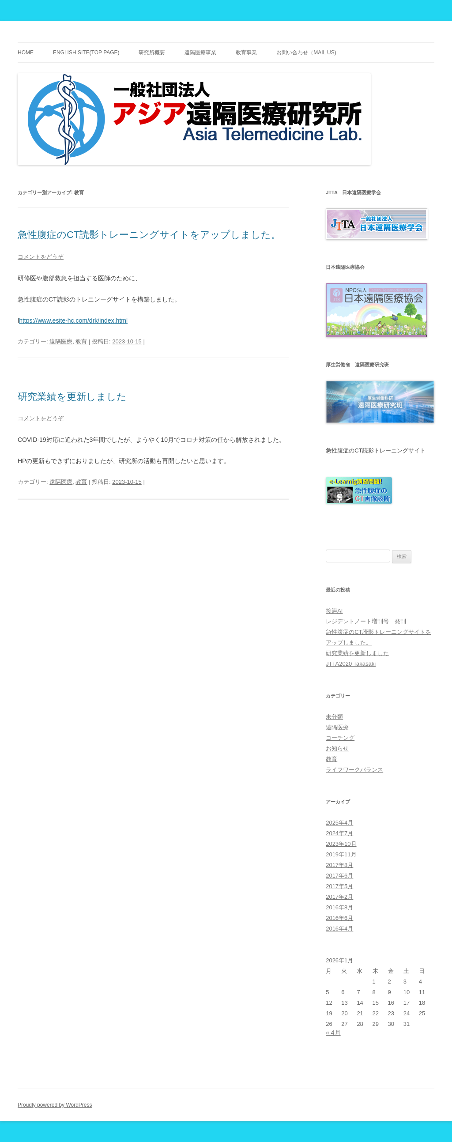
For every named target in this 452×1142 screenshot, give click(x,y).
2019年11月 (341, 854)
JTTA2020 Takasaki (351, 663)
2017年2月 (339, 896)
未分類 (334, 716)
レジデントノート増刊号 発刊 (366, 621)
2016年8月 (339, 907)
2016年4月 (339, 928)
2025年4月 (339, 822)
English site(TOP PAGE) (86, 52)
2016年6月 (339, 918)
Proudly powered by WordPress (55, 1105)
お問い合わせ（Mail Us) (306, 52)
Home (26, 52)
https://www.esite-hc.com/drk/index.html (73, 320)
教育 (81, 341)
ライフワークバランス (354, 769)
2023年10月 (341, 843)
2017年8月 (339, 865)
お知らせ (337, 748)
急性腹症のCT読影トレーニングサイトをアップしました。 (149, 234)
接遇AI (334, 610)
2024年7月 (339, 833)
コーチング (340, 738)
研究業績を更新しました (72, 396)
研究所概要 (152, 52)
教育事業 (246, 52)
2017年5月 (339, 886)
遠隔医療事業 (200, 52)
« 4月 (333, 1032)
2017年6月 (339, 875)
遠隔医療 (60, 341)
